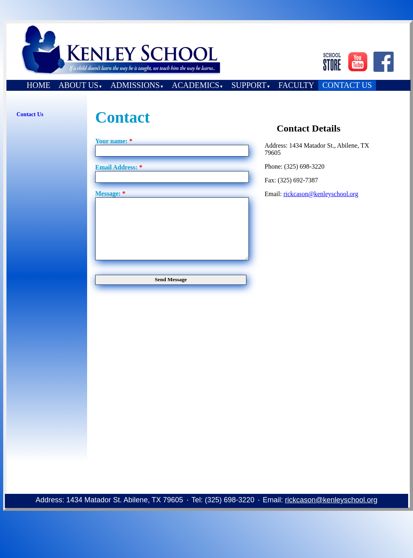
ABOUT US (80, 85)
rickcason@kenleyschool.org (321, 193)
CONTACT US (347, 85)
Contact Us (30, 114)
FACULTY (296, 85)
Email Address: (118, 167)
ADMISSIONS (137, 85)
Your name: (113, 141)
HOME (38, 85)
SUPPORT (251, 85)
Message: (110, 193)
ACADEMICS (197, 85)
